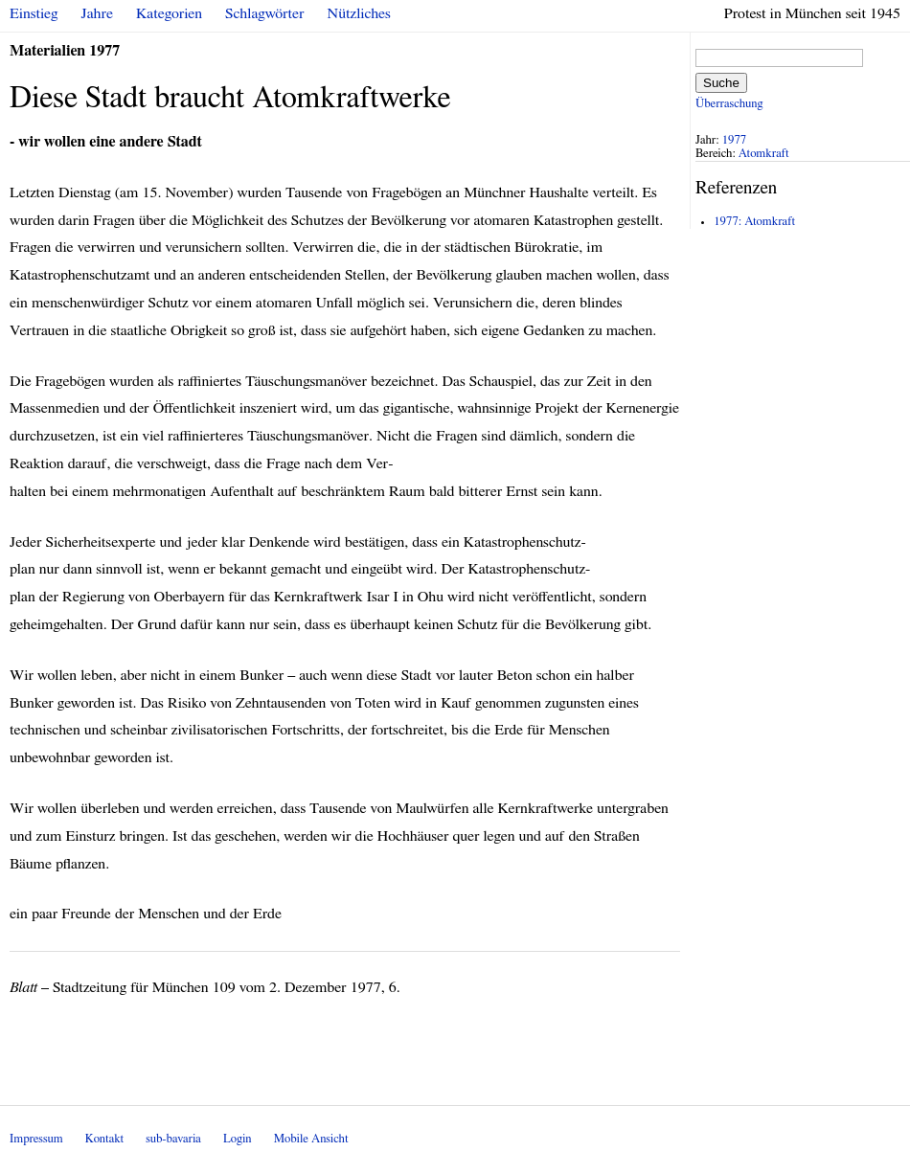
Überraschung (728, 104)
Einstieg (34, 13)
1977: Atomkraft (754, 221)
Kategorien (169, 13)
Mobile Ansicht (311, 1139)
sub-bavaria (173, 1139)
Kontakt (104, 1139)
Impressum (36, 1139)
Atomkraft (764, 153)
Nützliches (359, 13)
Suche (721, 83)
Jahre (97, 13)
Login (237, 1139)
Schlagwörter (264, 13)
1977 (734, 140)
